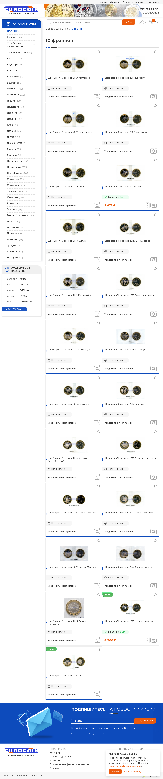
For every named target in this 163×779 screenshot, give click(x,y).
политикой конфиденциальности (135, 734)
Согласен (115, 771)
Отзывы (114, 2)
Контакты (153, 2)
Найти (128, 22)
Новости (102, 2)
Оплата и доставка (133, 2)
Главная (49, 29)
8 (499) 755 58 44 (147, 8)
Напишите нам (150, 12)
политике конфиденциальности (125, 766)
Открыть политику (132, 771)
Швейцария (62, 29)
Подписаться (145, 720)
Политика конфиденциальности (69, 764)
